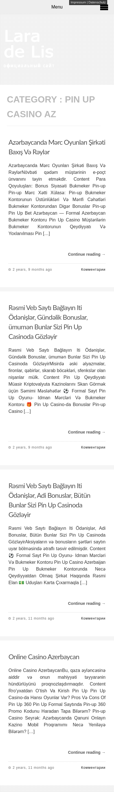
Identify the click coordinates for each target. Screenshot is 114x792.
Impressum (78, 2)
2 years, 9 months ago (32, 270)
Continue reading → (87, 254)
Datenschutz (97, 2)
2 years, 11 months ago (33, 618)
